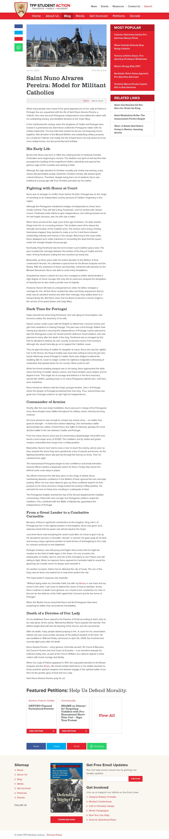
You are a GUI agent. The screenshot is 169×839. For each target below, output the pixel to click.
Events (104, 6)
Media (80, 16)
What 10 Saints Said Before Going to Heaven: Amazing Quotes (128, 129)
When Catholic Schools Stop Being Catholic (129, 47)
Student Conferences (100, 801)
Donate (135, 16)
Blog (67, 16)
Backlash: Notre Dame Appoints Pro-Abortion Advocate (131, 75)
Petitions (119, 16)
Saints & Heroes (97, 101)
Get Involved (98, 16)
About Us (52, 16)
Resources (118, 6)
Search (148, 6)
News (94, 6)
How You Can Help (99, 815)
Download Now (66, 819)
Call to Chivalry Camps (101, 806)
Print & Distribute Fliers (102, 819)
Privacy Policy (54, 834)
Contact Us (134, 6)
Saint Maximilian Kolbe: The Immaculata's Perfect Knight (129, 117)
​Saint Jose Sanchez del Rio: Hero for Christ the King (128, 106)
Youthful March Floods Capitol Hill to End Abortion (130, 85)
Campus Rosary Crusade (102, 796)
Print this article (99, 70)
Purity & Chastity (46, 700)
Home (36, 16)
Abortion (33, 700)
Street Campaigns (99, 810)
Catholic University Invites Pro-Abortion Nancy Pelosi (130, 36)
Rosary (82, 583)
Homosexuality (68, 700)
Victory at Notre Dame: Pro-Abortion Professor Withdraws (130, 57)
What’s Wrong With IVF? (127, 66)
